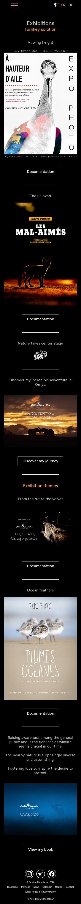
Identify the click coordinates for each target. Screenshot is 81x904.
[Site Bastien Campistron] (40, 874)
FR (70, 5)
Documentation (40, 124)
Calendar (47, 887)
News (36, 887)
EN (63, 5)
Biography (12, 887)
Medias (58, 887)
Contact (70, 887)
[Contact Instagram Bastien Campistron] (29, 874)
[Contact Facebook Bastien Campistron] (52, 874)
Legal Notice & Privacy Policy (40, 892)
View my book (40, 802)
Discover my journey (40, 414)
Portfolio (25, 887)
